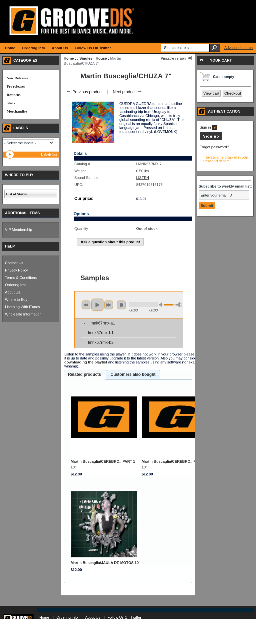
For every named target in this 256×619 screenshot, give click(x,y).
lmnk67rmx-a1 (102, 323)
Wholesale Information (23, 314)
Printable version (173, 58)
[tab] (84, 375)
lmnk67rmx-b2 (101, 342)
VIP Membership (18, 230)
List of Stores (16, 194)
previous (86, 305)
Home (69, 58)
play (97, 304)
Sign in (208, 127)
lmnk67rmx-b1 (101, 332)
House (101, 58)
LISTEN (142, 178)
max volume (179, 304)
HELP (10, 246)
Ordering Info (15, 285)
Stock (11, 103)
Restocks (14, 95)
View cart (211, 93)
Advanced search (238, 48)
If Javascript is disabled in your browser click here (225, 159)
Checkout (232, 93)
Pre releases (16, 86)
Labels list (49, 154)
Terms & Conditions (21, 278)
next (108, 305)
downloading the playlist (85, 362)
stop (121, 305)
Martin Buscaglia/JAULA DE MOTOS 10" (105, 563)
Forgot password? (214, 147)
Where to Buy (16, 300)
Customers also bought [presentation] (132, 374)
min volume (162, 304)
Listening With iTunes (22, 307)
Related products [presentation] (84, 374)
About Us (12, 292)
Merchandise (17, 111)
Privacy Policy (16, 270)
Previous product (83, 92)
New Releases (17, 78)
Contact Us (14, 263)
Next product (127, 92)
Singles (85, 58)
